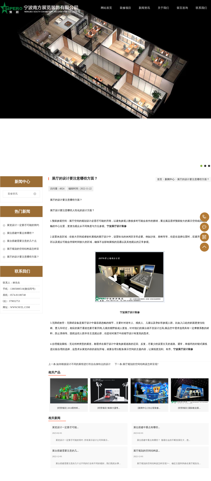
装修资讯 (13, 193)
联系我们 (201, 7)
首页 (159, 179)
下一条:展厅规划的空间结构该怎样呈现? (136, 364)
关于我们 (163, 7)
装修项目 (125, 7)
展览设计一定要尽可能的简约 (23, 225)
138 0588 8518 (204, 217)
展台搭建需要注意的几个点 (22, 241)
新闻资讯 (144, 7)
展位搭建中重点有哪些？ (20, 233)
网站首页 (106, 7)
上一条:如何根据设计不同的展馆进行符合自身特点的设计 (79, 364)
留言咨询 (182, 7)
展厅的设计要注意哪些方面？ (23, 256)
